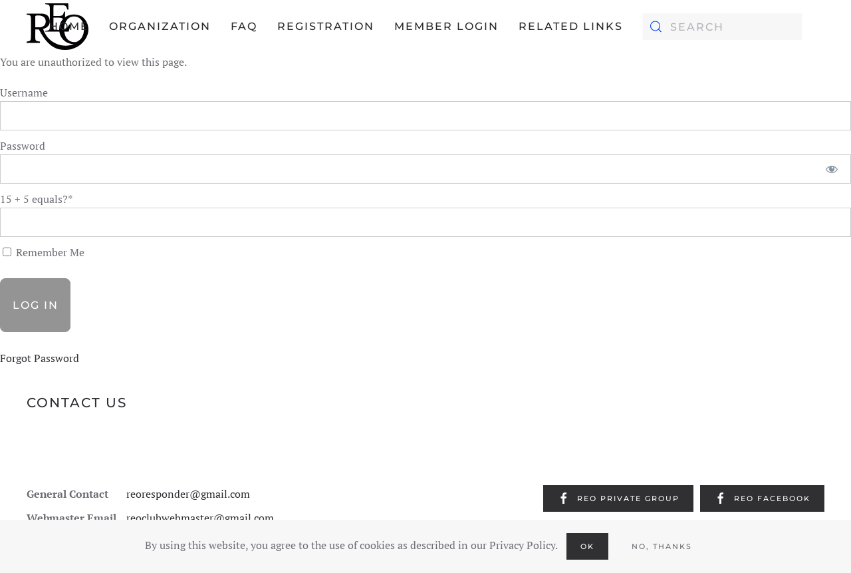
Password (22, 145)
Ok (587, 546)
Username (24, 92)
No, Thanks (662, 546)
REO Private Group (618, 498)
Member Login (446, 26)
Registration (325, 26)
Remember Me (43, 252)
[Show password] (832, 169)
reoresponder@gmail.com (188, 493)
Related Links (571, 26)
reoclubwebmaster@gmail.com (200, 517)
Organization (160, 26)
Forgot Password (39, 358)
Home (69, 26)
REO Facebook (762, 498)
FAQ (244, 26)
